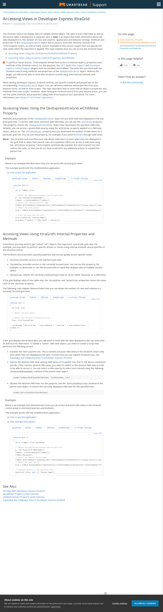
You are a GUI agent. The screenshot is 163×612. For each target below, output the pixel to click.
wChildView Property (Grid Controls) (21, 493)
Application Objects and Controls (45, 12)
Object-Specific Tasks (70, 12)
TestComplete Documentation (16, 12)
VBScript (47, 178)
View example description (21, 421)
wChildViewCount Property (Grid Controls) (23, 496)
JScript (28, 427)
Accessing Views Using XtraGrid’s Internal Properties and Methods (40, 57)
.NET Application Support (72, 65)
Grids (83, 12)
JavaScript (16, 427)
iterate (79, 134)
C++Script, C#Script (79, 178)
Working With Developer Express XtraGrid (24, 490)
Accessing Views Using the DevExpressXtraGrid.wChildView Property (41, 53)
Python (35, 178)
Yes (124, 65)
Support (100, 4)
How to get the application (21, 172)
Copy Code (97, 180)
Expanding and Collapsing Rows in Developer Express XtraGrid (41, 357)
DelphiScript (60, 178)
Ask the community (133, 82)
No (136, 65)
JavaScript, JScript (19, 178)
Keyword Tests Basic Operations (36, 97)
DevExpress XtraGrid (96, 12)
